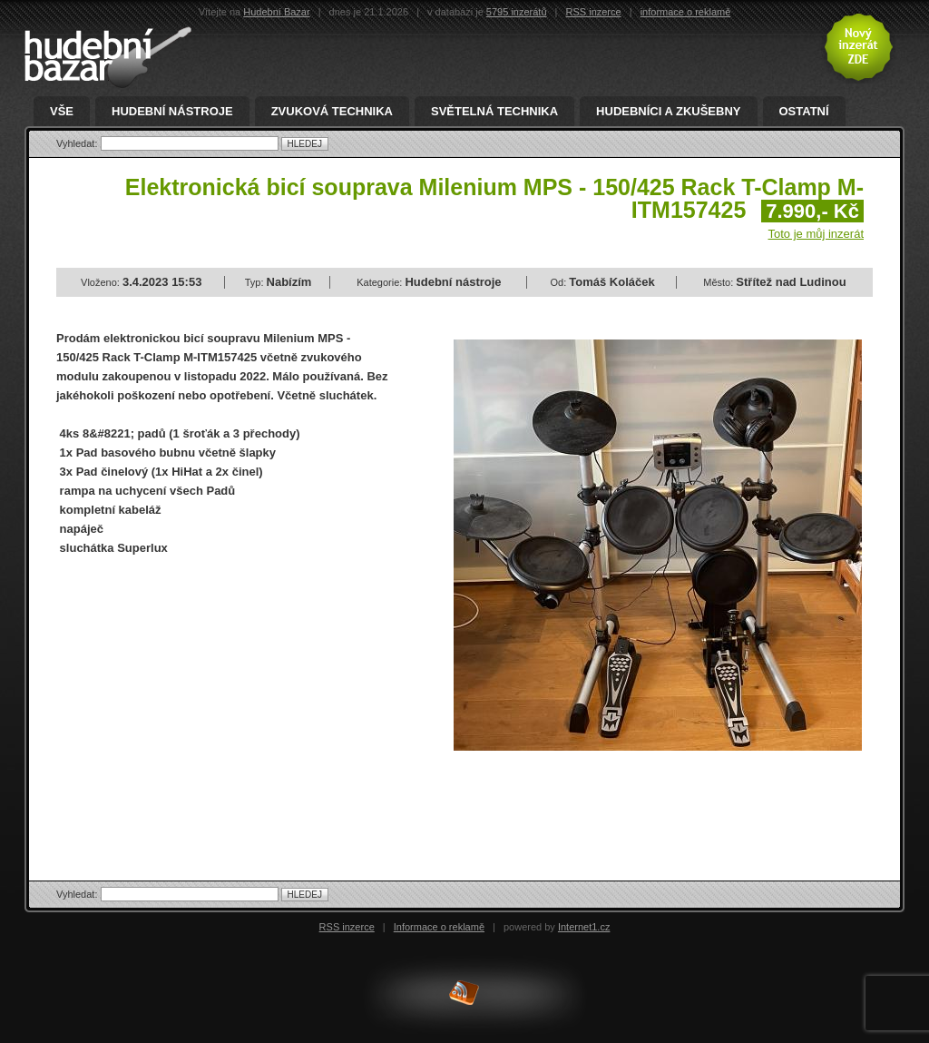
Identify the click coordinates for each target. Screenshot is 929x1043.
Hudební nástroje (172, 112)
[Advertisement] (208, 703)
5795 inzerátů (516, 11)
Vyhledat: (78, 143)
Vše (62, 112)
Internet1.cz (584, 926)
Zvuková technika (332, 112)
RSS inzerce (593, 11)
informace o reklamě (686, 11)
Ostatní (804, 112)
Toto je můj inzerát (816, 234)
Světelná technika (494, 112)
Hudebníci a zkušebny (668, 112)
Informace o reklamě (439, 926)
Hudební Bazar (276, 11)
